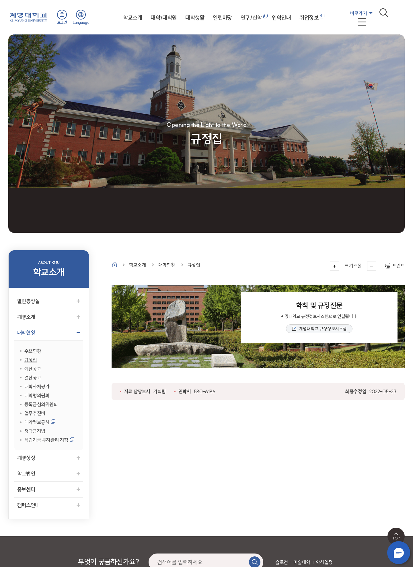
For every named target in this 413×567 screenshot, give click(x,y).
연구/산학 (251, 17)
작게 (371, 266)
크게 (334, 266)
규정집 (194, 265)
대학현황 (166, 265)
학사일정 (324, 562)
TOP (396, 538)
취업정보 (308, 17)
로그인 (62, 22)
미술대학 (301, 562)
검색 (383, 12)
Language (81, 22)
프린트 (398, 266)
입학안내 (281, 17)
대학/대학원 (164, 17)
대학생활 (194, 17)
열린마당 (222, 17)
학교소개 (132, 17)
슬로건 (281, 562)
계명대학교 (28, 16)
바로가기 (358, 13)
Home (115, 265)
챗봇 (398, 552)
